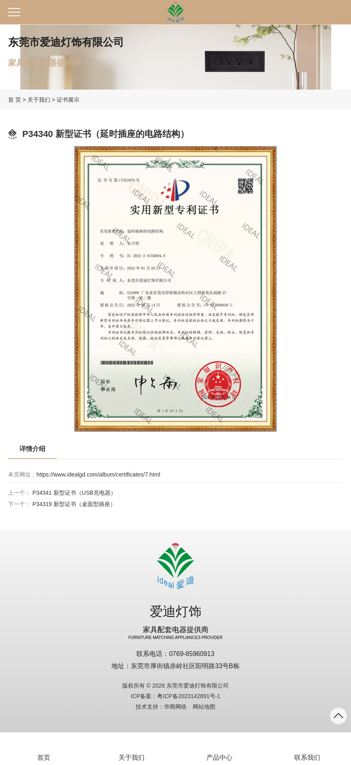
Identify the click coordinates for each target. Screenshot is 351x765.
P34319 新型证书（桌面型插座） (74, 504)
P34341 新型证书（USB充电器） (74, 492)
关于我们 (39, 99)
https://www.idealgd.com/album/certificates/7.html (98, 474)
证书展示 (68, 99)
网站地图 (204, 706)
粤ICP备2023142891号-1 (188, 696)
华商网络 (175, 706)
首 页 (14, 99)
